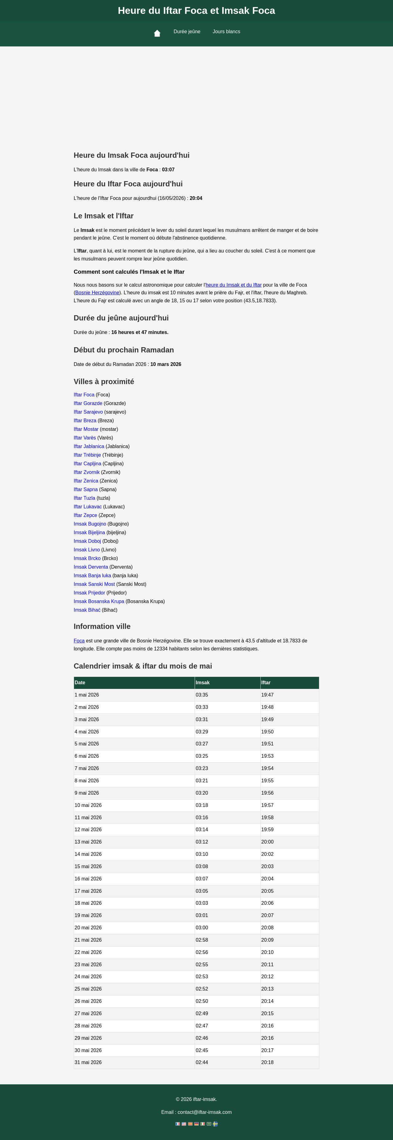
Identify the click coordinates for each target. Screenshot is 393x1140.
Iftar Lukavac (88, 506)
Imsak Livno (87, 549)
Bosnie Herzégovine (97, 292)
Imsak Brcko (88, 558)
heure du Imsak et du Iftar (234, 285)
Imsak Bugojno (90, 523)
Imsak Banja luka (93, 575)
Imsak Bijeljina (90, 532)
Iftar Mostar (87, 429)
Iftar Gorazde (89, 403)
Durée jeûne (187, 31)
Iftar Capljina (88, 463)
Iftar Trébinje (88, 455)
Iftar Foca (85, 394)
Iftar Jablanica (90, 446)
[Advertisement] (196, 93)
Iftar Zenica (86, 480)
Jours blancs (226, 31)
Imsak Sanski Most (95, 584)
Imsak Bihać (88, 610)
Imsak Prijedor (90, 592)
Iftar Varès (85, 437)
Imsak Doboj (88, 541)
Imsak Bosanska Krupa (100, 601)
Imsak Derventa (91, 567)
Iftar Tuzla (85, 498)
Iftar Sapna (86, 489)
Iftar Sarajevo (89, 412)
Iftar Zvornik (87, 472)
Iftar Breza (86, 420)
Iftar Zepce (86, 515)
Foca (79, 640)
